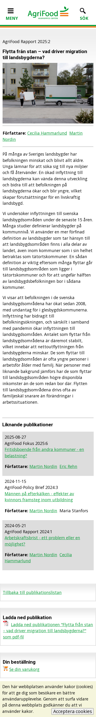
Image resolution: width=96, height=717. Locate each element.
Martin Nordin (43, 466)
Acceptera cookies (72, 711)
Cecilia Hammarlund (47, 133)
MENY (12, 15)
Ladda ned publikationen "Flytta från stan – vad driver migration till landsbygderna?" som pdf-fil (48, 631)
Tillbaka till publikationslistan (32, 592)
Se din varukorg (24, 669)
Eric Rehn (68, 466)
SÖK (84, 15)
